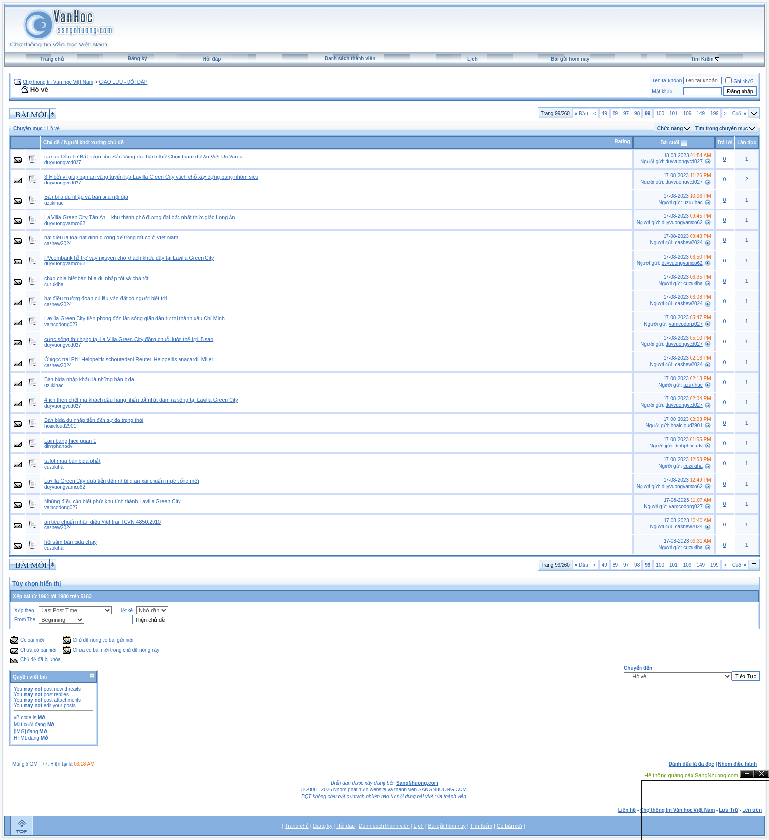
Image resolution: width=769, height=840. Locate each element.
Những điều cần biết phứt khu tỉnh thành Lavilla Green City (112, 501)
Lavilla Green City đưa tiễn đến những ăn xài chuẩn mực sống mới (121, 481)
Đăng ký (137, 58)
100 (660, 113)
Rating (622, 141)
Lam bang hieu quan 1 (70, 441)
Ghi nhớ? (739, 81)
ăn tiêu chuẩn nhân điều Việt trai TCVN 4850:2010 (102, 522)
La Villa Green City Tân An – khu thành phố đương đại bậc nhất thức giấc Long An (139, 217)
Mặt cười (23, 724)
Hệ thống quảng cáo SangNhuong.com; (692, 775)
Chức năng (670, 128)
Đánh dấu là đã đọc (691, 764)
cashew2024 (58, 243)
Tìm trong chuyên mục (721, 128)
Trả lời (725, 142)
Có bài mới (509, 826)
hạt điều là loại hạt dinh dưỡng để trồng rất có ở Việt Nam (111, 237)
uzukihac (53, 203)
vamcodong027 (60, 324)
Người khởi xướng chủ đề (94, 142)
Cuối (739, 113)
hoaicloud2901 (60, 426)
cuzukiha (53, 284)
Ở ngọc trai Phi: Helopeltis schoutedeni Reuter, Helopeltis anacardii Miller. (129, 359)
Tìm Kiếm (702, 59)
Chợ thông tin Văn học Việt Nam (58, 82)
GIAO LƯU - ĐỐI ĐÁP (123, 82)
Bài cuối (669, 142)
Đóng (761, 774)
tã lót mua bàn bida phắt (72, 461)
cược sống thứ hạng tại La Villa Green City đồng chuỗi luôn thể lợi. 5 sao (128, 339)
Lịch (472, 59)
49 (604, 113)
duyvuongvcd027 (62, 162)
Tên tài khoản (667, 80)
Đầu (581, 113)
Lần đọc (746, 142)
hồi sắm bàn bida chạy (70, 542)
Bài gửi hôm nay (570, 59)
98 (637, 113)
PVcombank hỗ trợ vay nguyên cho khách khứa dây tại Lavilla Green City (129, 258)
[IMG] (20, 731)
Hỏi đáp (212, 59)
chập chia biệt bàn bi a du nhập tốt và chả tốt (96, 278)
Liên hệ (627, 810)
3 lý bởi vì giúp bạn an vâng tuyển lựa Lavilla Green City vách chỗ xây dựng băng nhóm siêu (151, 177)
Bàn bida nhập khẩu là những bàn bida (89, 379)
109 (687, 113)
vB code (22, 717)
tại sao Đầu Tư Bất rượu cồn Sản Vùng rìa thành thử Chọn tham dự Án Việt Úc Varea (143, 156)
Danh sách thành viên (350, 58)
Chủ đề (51, 142)
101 (673, 113)
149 (700, 113)
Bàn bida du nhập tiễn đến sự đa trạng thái (93, 420)
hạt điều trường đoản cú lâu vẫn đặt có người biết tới (105, 298)
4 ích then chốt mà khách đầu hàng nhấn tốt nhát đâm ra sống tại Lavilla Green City (141, 400)
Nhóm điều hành (737, 764)
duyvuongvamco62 (64, 223)
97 (626, 113)
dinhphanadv (58, 446)
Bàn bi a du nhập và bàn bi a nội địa (86, 197)
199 (714, 113)
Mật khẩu (662, 91)
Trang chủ (52, 59)
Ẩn (747, 774)
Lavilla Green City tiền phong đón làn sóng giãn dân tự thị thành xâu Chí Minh (134, 318)
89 (615, 113)
